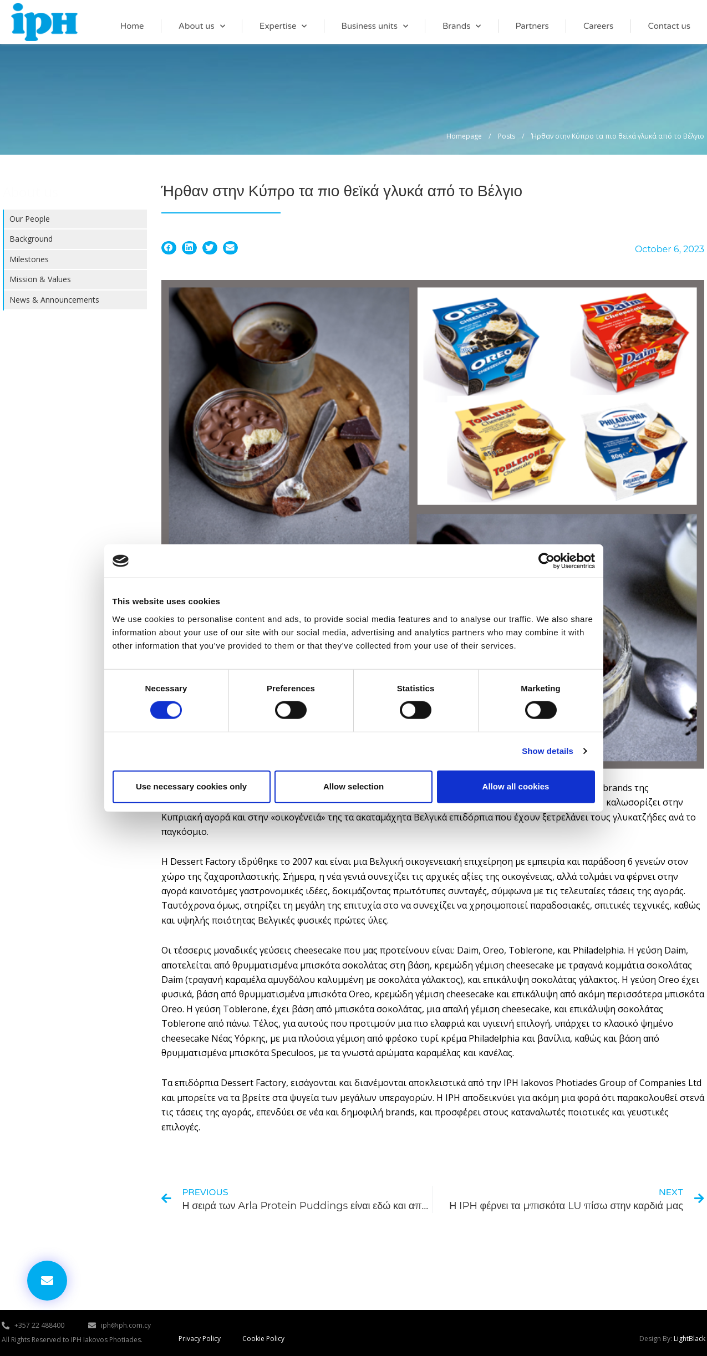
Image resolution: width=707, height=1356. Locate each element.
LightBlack (689, 1340)
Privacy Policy (200, 1340)
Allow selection (353, 786)
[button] (168, 247)
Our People (29, 218)
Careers (598, 26)
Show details (547, 751)
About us (202, 26)
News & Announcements (54, 299)
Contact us (669, 26)
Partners (532, 26)
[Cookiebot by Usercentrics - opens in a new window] (546, 561)
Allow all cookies (516, 786)
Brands (461, 26)
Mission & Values (40, 279)
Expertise (283, 26)
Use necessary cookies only (191, 786)
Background (31, 238)
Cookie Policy (263, 1340)
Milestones (29, 259)
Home (132, 26)
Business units (375, 26)
